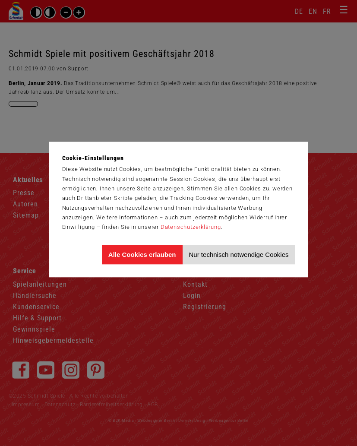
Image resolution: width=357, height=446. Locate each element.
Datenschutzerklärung (191, 227)
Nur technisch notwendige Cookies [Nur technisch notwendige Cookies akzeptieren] (239, 254)
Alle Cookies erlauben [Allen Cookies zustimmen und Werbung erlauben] (142, 254)
